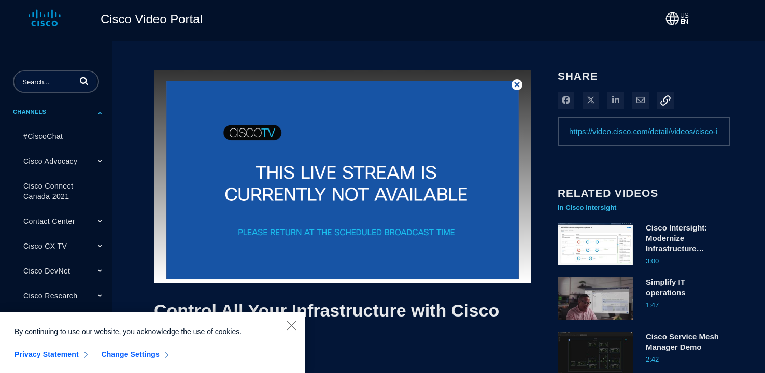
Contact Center (49, 221)
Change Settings (130, 361)
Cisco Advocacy (50, 161)
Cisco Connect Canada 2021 (48, 191)
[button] (84, 80)
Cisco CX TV (45, 246)
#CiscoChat (43, 136)
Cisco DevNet (46, 271)
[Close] (291, 332)
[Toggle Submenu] (100, 113)
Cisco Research (50, 296)
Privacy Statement (47, 361)
